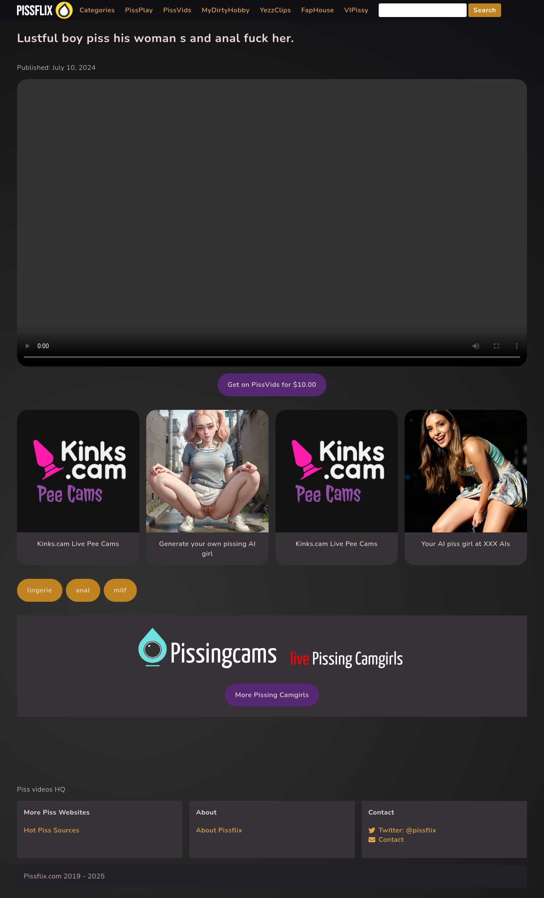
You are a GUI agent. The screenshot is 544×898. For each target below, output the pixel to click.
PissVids (177, 10)
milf (120, 590)
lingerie (39, 590)
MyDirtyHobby (225, 10)
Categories (97, 10)
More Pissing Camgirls (272, 695)
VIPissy (356, 10)
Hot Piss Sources (51, 830)
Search (484, 10)
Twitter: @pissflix (402, 830)
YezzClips (275, 10)
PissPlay (139, 10)
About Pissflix (219, 830)
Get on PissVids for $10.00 (272, 384)
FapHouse (317, 10)
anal (83, 590)
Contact (386, 839)
